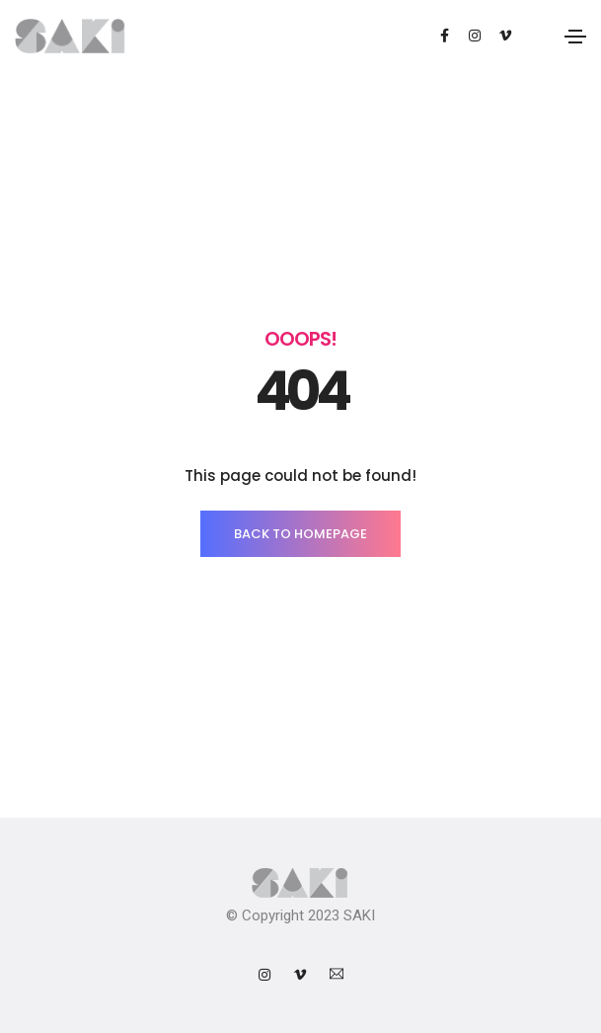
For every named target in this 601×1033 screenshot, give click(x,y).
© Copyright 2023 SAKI (300, 915)
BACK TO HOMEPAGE (300, 533)
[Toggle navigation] (575, 36)
